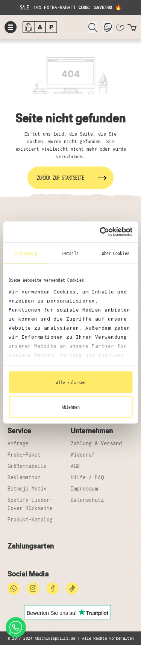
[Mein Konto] (107, 27)
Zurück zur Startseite (60, 177)
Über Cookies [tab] (115, 253)
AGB (75, 466)
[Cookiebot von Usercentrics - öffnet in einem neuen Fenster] (100, 232)
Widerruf (83, 454)
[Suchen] (92, 27)
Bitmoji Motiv (27, 488)
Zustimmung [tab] (25, 253)
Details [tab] (70, 253)
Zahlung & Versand (96, 443)
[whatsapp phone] (16, 627)
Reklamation (24, 477)
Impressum (84, 488)
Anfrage (18, 443)
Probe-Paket (24, 454)
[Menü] (11, 27)
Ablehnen (71, 407)
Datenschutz (87, 500)
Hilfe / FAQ (87, 477)
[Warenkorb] (131, 29)
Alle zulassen (70, 382)
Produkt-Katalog (30, 519)
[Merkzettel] (119, 29)
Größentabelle (27, 466)
